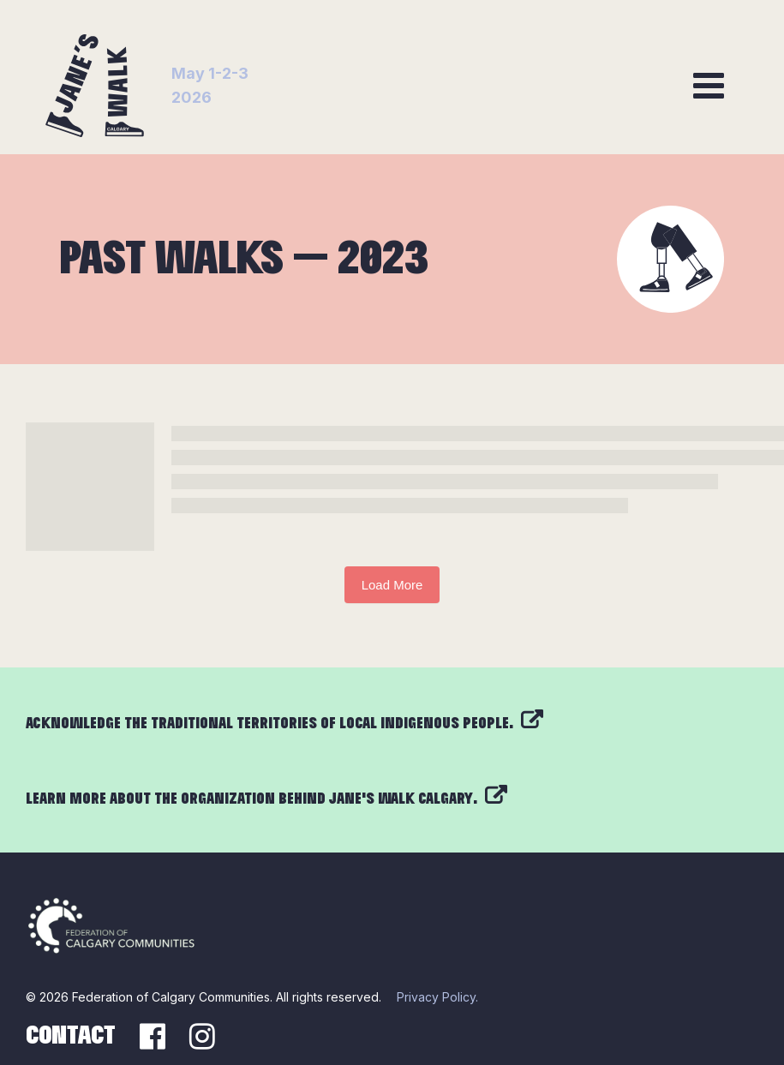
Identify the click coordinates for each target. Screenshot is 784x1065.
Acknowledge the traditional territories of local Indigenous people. (284, 724)
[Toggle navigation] (708, 86)
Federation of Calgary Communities (171, 997)
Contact (71, 1035)
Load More (392, 584)
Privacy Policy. (437, 997)
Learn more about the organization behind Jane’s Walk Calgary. (266, 799)
